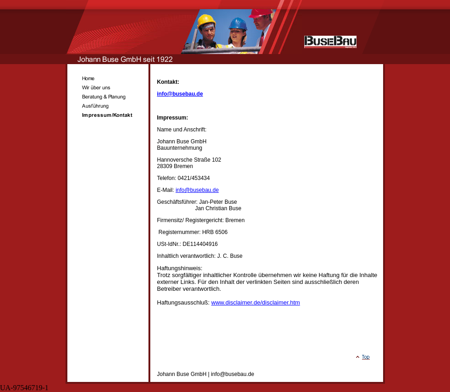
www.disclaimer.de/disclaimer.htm (255, 302)
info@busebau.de (180, 94)
